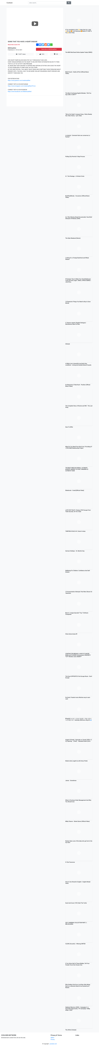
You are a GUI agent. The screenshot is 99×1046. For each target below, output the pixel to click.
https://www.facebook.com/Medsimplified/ (20, 91)
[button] (69, 2)
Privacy (53, 1039)
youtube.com (53, 1044)
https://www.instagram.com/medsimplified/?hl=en (22, 86)
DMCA (52, 1037)
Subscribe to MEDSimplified (49, 49)
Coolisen (10, 3)
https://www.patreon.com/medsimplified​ (19, 80)
